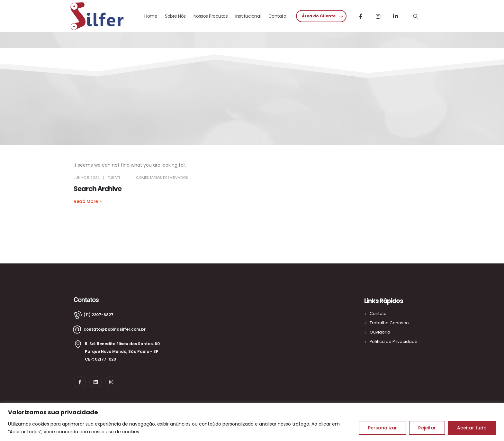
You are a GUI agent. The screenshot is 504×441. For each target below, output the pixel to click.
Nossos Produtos (211, 16)
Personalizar (382, 428)
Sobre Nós (175, 16)
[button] (321, 16)
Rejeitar (427, 428)
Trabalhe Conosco (389, 323)
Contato (277, 16)
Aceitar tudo (472, 428)
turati (114, 177)
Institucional (248, 16)
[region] (252, 422)
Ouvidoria (380, 332)
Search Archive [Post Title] (98, 188)
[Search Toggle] (416, 16)
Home (150, 16)
